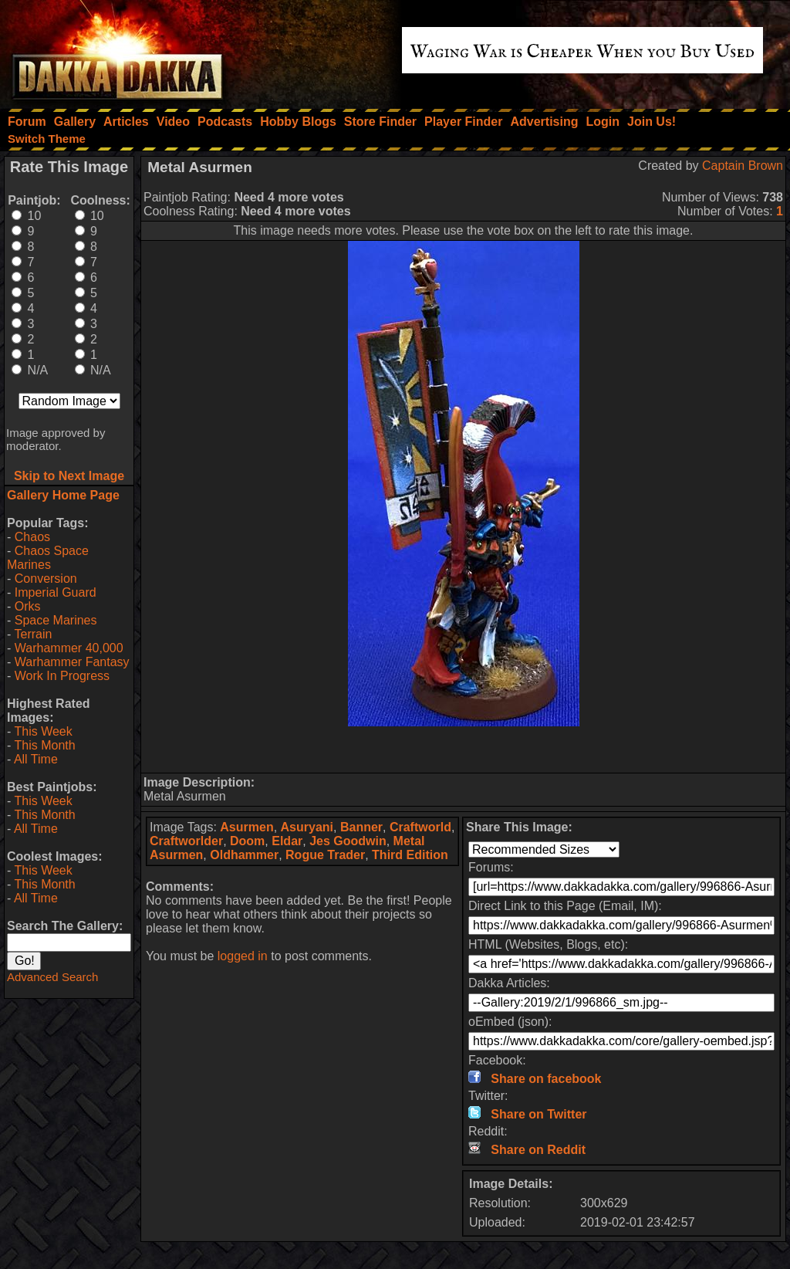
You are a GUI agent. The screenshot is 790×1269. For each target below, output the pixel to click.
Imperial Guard (55, 592)
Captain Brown (742, 165)
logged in (243, 956)
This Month (44, 745)
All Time (36, 759)
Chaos (32, 536)
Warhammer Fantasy (72, 661)
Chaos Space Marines (48, 557)
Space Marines (56, 620)
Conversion (46, 578)
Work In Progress (62, 675)
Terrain (33, 634)
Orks (28, 606)
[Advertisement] (463, 749)
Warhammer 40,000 (69, 648)
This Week (43, 731)
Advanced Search (52, 976)
